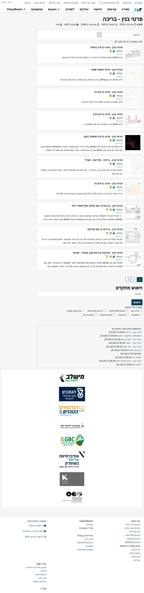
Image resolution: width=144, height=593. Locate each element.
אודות (43, 571)
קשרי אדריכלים (88, 3)
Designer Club (86, 528)
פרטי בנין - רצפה (133, 343)
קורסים (90, 524)
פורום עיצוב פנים (132, 528)
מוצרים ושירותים (71, 3)
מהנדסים (136, 556)
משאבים (135, 315)
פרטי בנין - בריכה (133, 332)
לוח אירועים (39, 3)
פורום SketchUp (132, 542)
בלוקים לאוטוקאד (85, 542)
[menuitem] (137, 3)
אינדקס (122, 315)
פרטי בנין (135, 311)
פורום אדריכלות (133, 524)
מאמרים (138, 3)
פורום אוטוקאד (133, 538)
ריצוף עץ (137, 364)
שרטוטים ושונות (74, 311)
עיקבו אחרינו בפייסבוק (34, 531)
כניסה (4, 2)
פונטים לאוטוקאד (85, 549)
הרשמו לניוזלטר (37, 525)
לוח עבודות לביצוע (110, 3)
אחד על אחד (54, 3)
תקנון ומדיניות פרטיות (36, 567)
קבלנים (136, 560)
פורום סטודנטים (133, 535)
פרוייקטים (127, 3)
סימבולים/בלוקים (117, 311)
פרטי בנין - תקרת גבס (131, 339)
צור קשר (42, 578)
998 (139, 353)
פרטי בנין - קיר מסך (132, 346)
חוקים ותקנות (106, 315)
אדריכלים (136, 549)
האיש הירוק (88, 315)
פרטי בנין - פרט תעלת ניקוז (128, 361)
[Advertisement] (19, 104)
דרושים (28, 3)
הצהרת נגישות (39, 581)
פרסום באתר (40, 574)
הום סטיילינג (134, 531)
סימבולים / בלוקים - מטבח (129, 335)
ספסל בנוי (136, 357)
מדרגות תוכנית (134, 350)
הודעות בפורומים (95, 311)
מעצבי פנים (135, 553)
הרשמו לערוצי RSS (35, 536)
